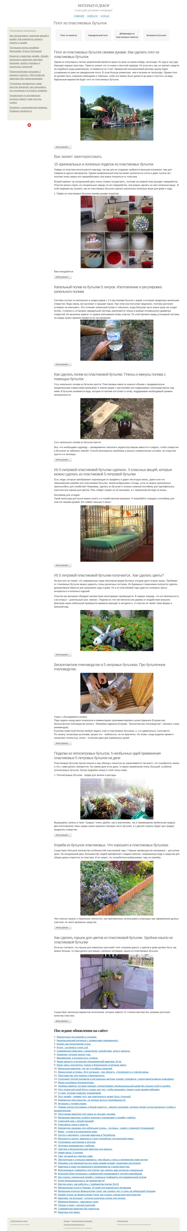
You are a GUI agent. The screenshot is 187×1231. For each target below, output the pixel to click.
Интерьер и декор (93, 6)
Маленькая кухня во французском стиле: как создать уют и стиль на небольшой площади (106, 1191)
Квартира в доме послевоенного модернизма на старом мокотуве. (94, 1166)
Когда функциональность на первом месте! (81, 1180)
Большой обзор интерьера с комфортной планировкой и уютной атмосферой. (100, 1173)
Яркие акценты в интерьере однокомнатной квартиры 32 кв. (89, 1061)
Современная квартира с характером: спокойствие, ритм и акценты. (94, 1051)
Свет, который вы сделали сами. (75, 1156)
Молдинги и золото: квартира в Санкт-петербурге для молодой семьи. (96, 1138)
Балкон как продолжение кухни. (74, 1044)
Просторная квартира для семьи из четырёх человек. (87, 1114)
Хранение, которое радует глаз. (74, 1054)
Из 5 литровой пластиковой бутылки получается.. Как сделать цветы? (109, 575)
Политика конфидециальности (74, 1224)
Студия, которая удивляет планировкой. (79, 1093)
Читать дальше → (63, 147)
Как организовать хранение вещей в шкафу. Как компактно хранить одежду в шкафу (29, 39)
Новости (92, 15)
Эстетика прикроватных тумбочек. (76, 1145)
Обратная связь (122, 1221)
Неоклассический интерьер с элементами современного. (88, 1040)
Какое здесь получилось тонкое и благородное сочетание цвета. (92, 1065)
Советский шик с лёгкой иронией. (76, 1121)
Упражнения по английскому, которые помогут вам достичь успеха (25, 99)
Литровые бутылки (156, 35)
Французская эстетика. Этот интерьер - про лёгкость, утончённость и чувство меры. (103, 1072)
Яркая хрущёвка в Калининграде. (76, 1082)
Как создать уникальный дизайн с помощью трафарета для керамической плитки (102, 1177)
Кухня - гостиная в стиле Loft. (73, 1047)
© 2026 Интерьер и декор (18, 1221)
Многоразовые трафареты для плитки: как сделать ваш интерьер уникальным (100, 1170)
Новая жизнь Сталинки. (70, 1152)
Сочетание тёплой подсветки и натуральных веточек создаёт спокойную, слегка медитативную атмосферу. (116, 1079)
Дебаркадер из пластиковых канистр (127, 35)
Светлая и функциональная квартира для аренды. (85, 1149)
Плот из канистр (68, 35)
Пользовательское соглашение (81, 1221)
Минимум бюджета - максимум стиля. (78, 1201)
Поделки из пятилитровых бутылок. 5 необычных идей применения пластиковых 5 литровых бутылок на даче (107, 755)
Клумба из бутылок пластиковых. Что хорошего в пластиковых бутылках (111, 845)
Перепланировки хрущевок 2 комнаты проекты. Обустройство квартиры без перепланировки (27, 75)
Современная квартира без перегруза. (79, 1208)
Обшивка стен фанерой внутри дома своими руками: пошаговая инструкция (99, 1163)
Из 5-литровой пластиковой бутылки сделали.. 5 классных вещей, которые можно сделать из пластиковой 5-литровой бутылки (113, 471)
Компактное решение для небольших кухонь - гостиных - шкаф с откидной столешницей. (106, 1128)
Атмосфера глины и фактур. (73, 1124)
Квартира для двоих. (69, 1212)
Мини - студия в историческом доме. (78, 1131)
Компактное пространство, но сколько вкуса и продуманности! (92, 1100)
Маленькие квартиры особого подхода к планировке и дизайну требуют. (97, 1117)
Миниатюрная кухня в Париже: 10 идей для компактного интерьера (94, 1187)
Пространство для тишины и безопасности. (81, 1075)
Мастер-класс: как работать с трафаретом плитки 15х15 (88, 1184)
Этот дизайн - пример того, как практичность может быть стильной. (94, 1096)
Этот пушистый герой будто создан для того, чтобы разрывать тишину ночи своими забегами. (109, 1089)
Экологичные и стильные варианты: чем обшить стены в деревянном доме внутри (103, 1159)
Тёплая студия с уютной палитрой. (77, 1205)
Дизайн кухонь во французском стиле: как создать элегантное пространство (99, 1194)
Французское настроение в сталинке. (77, 1037)
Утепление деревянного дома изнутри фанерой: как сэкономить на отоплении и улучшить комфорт (28, 87)
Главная (79, 15)
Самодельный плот (98, 35)
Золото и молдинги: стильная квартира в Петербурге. (87, 1135)
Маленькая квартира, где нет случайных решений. (85, 1068)
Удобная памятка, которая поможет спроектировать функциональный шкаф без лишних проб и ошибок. (114, 1086)
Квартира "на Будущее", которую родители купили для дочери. (92, 1198)
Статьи (104, 15)
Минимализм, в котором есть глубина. (77, 1058)
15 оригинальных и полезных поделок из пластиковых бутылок (103, 164)
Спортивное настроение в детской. (77, 1142)
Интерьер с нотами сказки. (72, 1103)
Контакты (67, 1221)
